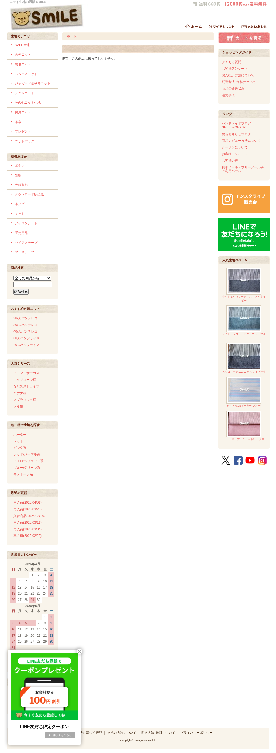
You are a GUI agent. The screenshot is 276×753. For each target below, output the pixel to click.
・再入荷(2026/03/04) (26, 529)
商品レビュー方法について (241, 141)
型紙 (18, 175)
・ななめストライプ (24, 386)
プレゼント (23, 131)
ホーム (72, 36)
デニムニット (24, 93)
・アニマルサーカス (24, 373)
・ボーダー (18, 434)
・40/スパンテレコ (23, 331)
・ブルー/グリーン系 (25, 468)
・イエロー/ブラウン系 (26, 461)
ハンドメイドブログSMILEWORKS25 (236, 125)
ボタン (20, 166)
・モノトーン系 (21, 474)
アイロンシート (26, 223)
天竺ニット (23, 54)
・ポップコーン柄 (23, 380)
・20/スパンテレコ (23, 318)
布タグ (20, 204)
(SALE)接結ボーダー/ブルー (243, 392)
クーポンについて (235, 147)
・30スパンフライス (25, 338)
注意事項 (228, 95)
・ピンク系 (18, 448)
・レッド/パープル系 (25, 454)
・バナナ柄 (18, 393)
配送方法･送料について (239, 82)
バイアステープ (26, 243)
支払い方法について (121, 733)
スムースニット (26, 74)
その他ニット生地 (28, 102)
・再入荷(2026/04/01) (26, 502)
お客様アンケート (235, 68)
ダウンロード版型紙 (29, 194)
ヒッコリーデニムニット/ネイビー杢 (244, 358)
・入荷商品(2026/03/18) (27, 516)
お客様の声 (230, 160)
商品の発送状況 (233, 88)
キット (20, 214)
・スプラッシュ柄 (23, 400)
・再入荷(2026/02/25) (26, 536)
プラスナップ (24, 252)
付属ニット (23, 112)
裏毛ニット (23, 64)
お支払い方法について (238, 75)
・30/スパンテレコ (23, 325)
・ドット (16, 441)
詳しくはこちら (62, 735)
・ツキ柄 (16, 406)
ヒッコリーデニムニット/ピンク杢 (244, 426)
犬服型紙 (21, 185)
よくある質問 (231, 62)
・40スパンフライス (25, 345)
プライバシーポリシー (196, 733)
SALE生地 (22, 45)
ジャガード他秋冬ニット (32, 83)
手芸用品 (21, 233)
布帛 (18, 122)
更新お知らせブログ (236, 134)
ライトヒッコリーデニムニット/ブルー (244, 322)
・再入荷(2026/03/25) (26, 509)
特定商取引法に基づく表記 (82, 733)
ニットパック (24, 141)
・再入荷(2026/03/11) (26, 522)
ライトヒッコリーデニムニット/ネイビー (244, 285)
